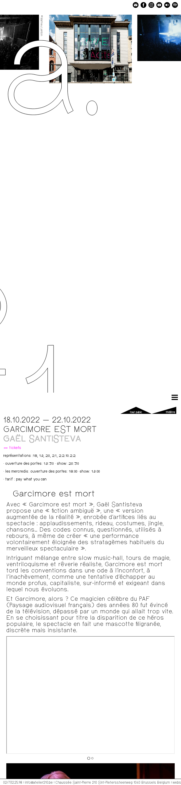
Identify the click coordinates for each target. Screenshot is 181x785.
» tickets (12, 448)
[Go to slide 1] (88, 758)
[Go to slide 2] (92, 758)
